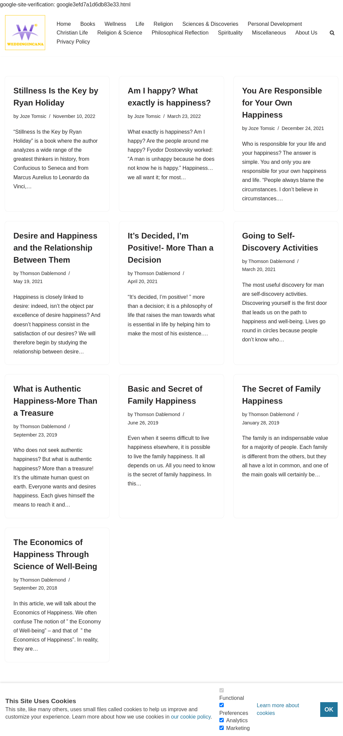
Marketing (238, 728)
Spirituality (230, 33)
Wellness (115, 24)
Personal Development (275, 24)
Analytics (237, 720)
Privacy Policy (73, 42)
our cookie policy (190, 717)
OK (329, 709)
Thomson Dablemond (43, 273)
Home (64, 24)
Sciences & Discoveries (210, 24)
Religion (163, 24)
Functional (231, 698)
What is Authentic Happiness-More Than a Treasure (55, 400)
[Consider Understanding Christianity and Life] (25, 32)
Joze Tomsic (33, 116)
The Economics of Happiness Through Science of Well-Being (55, 554)
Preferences (233, 713)
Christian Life (72, 33)
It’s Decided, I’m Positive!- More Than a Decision (170, 247)
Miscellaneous (269, 33)
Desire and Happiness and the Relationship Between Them (55, 247)
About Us (306, 33)
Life (140, 24)
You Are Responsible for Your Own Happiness (282, 102)
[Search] (332, 32)
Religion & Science (119, 33)
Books (87, 24)
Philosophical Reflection (180, 33)
